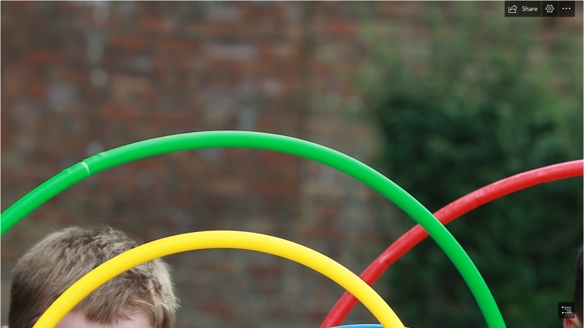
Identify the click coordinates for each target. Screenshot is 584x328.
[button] (523, 8)
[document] (292, 164)
